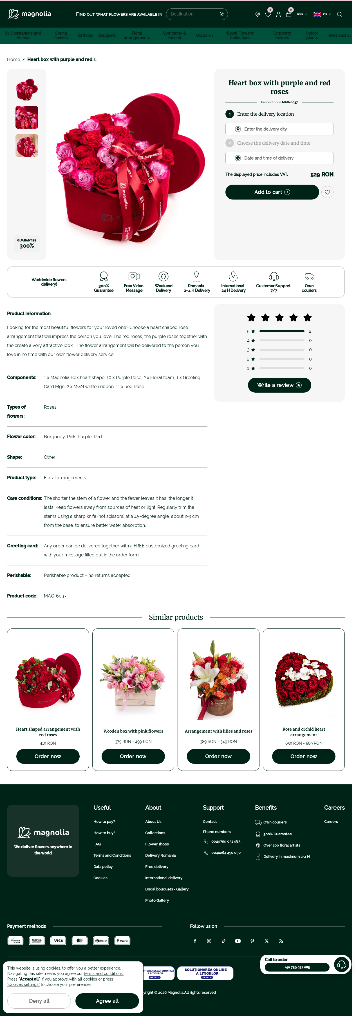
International (339, 35)
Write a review (279, 385)
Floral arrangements (137, 35)
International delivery (163, 878)
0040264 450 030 (222, 853)
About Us (153, 822)
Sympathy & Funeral (174, 35)
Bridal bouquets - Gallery (167, 889)
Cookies (100, 878)
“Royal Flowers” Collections (239, 35)
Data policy (103, 867)
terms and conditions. (104, 973)
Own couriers (270, 822)
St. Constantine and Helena (23, 35)
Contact (210, 822)
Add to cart (272, 192)
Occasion (204, 35)
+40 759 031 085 (297, 967)
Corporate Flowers (281, 35)
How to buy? (104, 833)
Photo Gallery (157, 900)
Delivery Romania (160, 855)
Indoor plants (312, 35)
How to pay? (104, 822)
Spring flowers (61, 35)
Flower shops (157, 844)
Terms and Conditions (112, 855)
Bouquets (107, 35)
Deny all (39, 1001)
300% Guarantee (273, 834)
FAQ (97, 844)
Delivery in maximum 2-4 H (282, 857)
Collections (155, 833)
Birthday (85, 35)
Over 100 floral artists (277, 845)
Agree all (107, 1001)
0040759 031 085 (221, 841)
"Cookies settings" (23, 984)
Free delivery (156, 867)
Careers (331, 822)
